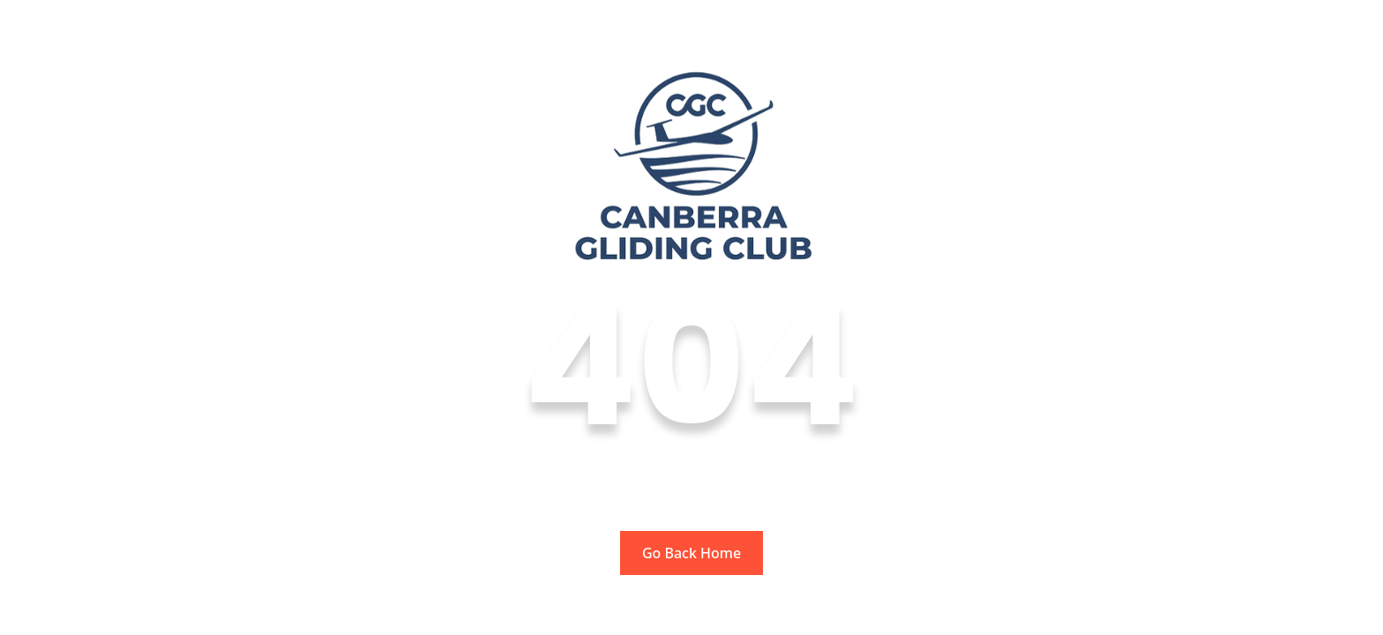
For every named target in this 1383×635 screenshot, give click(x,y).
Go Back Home (691, 553)
